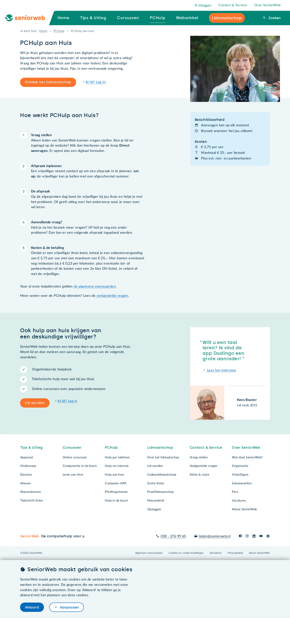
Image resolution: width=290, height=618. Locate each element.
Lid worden (35, 403)
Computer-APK (115, 483)
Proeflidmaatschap (160, 491)
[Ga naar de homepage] (28, 18)
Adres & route (199, 474)
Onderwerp (28, 465)
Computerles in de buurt (80, 465)
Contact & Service (232, 5)
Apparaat (26, 457)
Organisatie (240, 465)
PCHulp (59, 31)
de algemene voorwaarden (95, 286)
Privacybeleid (235, 553)
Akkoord (32, 607)
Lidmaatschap (160, 447)
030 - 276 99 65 (173, 536)
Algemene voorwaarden (149, 553)
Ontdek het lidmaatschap (48, 82)
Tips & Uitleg (31, 447)
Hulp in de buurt (116, 500)
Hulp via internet (117, 465)
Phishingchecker (116, 491)
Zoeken (274, 18)
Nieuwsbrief (155, 500)
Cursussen (72, 447)
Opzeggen (154, 509)
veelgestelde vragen (112, 296)
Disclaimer (216, 553)
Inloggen (203, 5)
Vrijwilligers (240, 474)
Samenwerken (242, 483)
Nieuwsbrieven (30, 491)
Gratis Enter (155, 483)
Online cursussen (75, 457)
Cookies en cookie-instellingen (186, 553)
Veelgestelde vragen (204, 465)
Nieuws (25, 483)
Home (43, 31)
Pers (235, 491)
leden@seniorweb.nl (215, 536)
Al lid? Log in (67, 401)
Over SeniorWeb (267, 5)
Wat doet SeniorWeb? (247, 457)
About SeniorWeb (244, 509)
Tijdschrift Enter (31, 500)
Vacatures (239, 500)
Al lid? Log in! (96, 82)
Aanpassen (69, 607)
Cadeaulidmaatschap (161, 474)
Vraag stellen (199, 457)
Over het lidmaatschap (163, 457)
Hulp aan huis (114, 474)
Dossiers (26, 474)
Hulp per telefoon (117, 457)
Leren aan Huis (73, 474)
